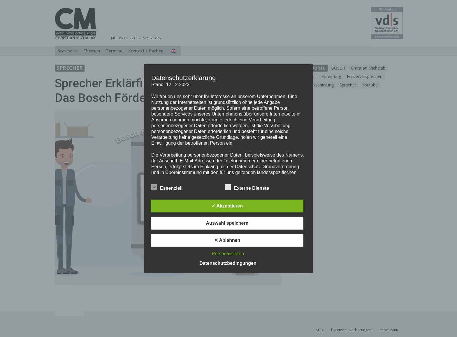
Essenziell (166, 187)
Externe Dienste (247, 187)
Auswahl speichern (227, 223)
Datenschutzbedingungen (227, 263)
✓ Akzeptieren (227, 205)
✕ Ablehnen (227, 240)
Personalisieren (228, 253)
